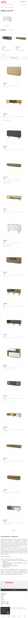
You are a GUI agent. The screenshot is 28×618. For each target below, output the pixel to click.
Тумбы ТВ (3, 29)
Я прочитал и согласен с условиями (8, 587)
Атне (2, 48)
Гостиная (6, 7)
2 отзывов (8, 182)
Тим (14, 116)
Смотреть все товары (10, 29)
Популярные (3, 54)
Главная (2, 7)
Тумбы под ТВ (8, 556)
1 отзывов (8, 120)
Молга (14, 522)
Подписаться (14, 589)
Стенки (2, 556)
